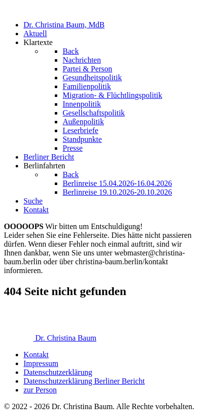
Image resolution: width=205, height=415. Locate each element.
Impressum (40, 363)
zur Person (40, 390)
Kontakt (36, 354)
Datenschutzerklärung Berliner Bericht (84, 381)
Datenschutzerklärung (57, 372)
